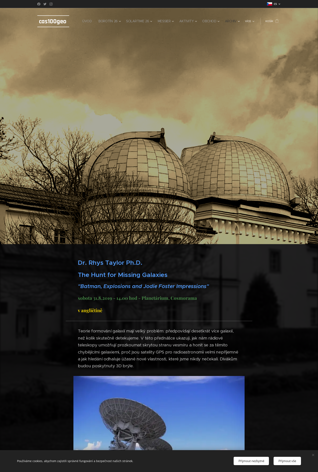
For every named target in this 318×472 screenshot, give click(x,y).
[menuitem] (99, 21)
